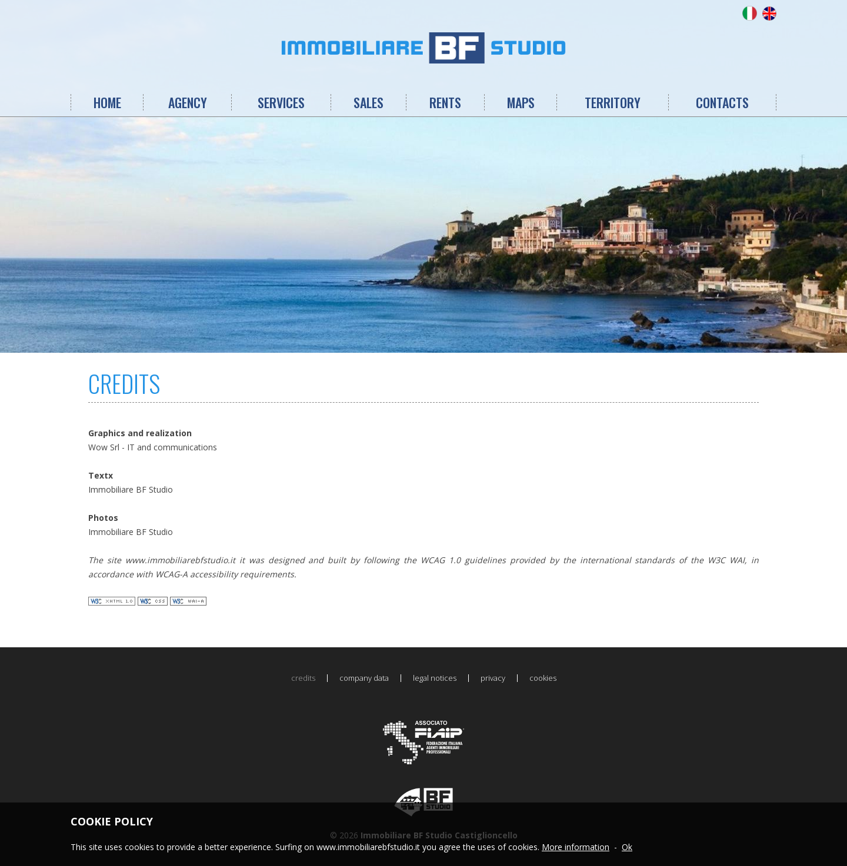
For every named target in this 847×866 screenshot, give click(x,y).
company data (364, 678)
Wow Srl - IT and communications (152, 447)
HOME (107, 102)
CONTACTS (722, 102)
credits (303, 678)
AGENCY (187, 102)
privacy (493, 678)
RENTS (445, 102)
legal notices (434, 678)
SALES (369, 102)
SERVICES (281, 102)
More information (575, 846)
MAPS (521, 102)
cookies (542, 678)
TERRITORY (613, 102)
